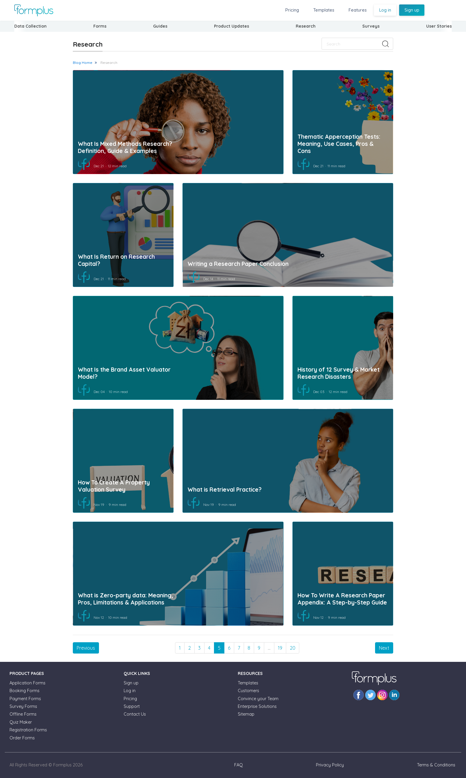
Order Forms (22, 738)
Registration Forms (28, 730)
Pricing (292, 10)
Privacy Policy (330, 765)
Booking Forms (25, 690)
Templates (323, 10)
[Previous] (86, 648)
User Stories (439, 26)
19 (280, 648)
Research (108, 62)
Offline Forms (23, 714)
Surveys (371, 26)
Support (132, 706)
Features (358, 10)
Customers (248, 690)
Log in (385, 10)
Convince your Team (258, 698)
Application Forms (27, 683)
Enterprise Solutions (257, 706)
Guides (160, 26)
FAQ (238, 765)
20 (292, 648)
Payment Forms (25, 698)
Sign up (411, 10)
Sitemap (246, 714)
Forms (99, 26)
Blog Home (82, 62)
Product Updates (231, 26)
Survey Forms (23, 706)
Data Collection (30, 26)
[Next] (384, 648)
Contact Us (135, 714)
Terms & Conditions (436, 765)
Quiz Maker (21, 722)
